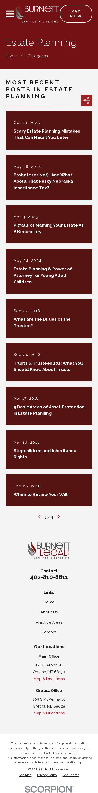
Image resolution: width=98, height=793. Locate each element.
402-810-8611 (49, 577)
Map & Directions (49, 678)
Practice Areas (49, 622)
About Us (49, 612)
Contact (49, 632)
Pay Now (76, 13)
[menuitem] (25, 775)
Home (49, 602)
